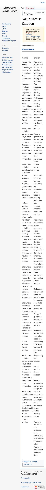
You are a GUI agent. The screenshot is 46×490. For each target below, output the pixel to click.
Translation (27, 464)
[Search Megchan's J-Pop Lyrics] (40, 12)
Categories (26, 462)
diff (28, 36)
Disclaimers (25, 487)
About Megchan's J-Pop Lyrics (31, 482)
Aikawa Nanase (28, 49)
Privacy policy (25, 478)
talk (34, 33)
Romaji (35, 462)
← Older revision (34, 36)
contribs (28, 34)
